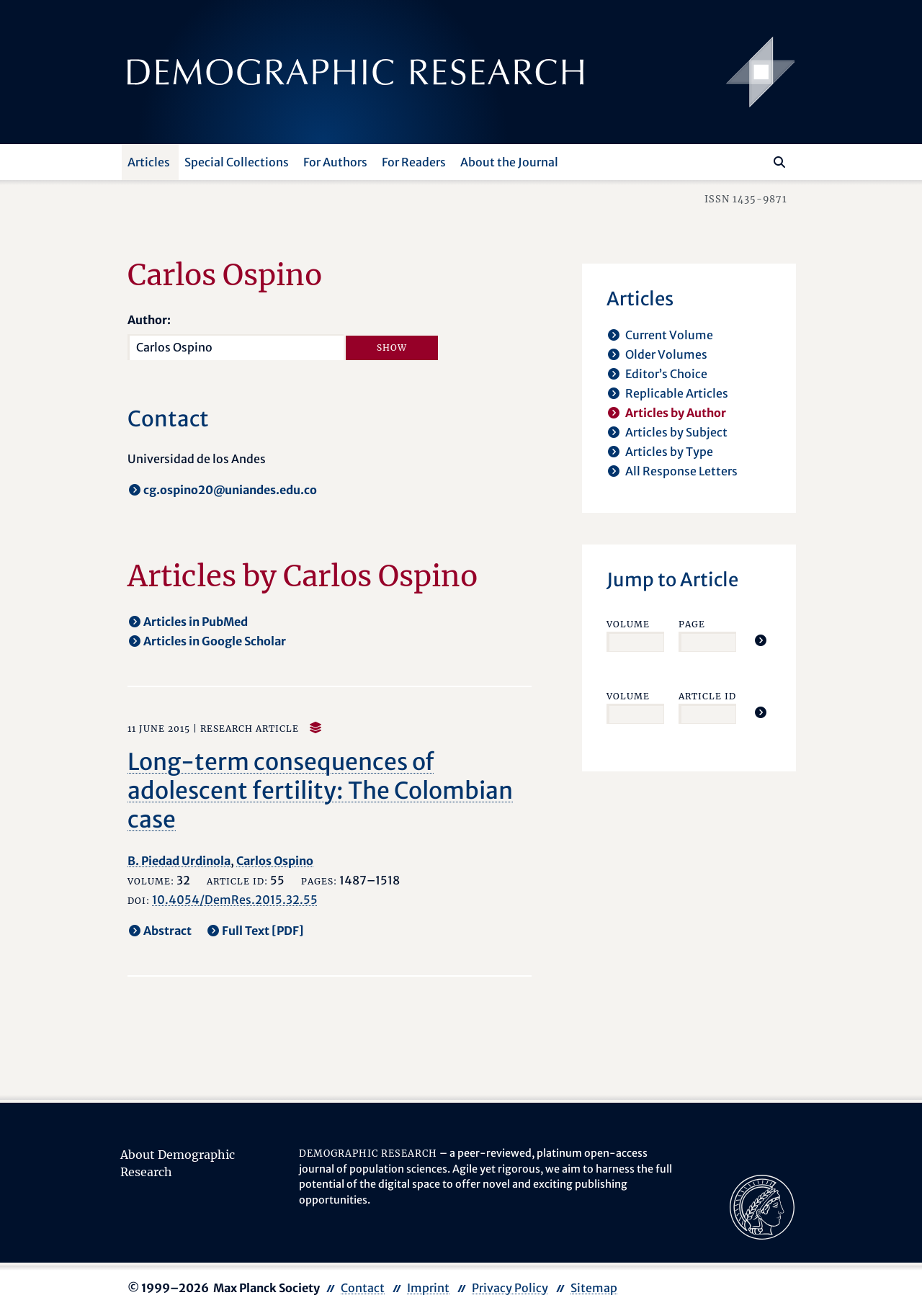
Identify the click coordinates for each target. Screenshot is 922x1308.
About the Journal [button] (509, 162)
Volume (628, 624)
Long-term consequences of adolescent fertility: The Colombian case (320, 791)
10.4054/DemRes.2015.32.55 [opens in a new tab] (235, 899)
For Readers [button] (414, 162)
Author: (149, 320)
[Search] (779, 162)
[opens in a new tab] (762, 1206)
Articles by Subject (676, 432)
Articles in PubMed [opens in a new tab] (195, 621)
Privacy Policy (510, 1288)
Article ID (707, 696)
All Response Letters (681, 471)
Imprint (428, 1288)
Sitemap (593, 1288)
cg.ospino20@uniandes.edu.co (230, 490)
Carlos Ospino (274, 861)
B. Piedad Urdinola (178, 861)
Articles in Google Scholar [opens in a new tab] (214, 641)
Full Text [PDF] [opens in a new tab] (263, 930)
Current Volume (669, 335)
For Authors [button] (335, 162)
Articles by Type (669, 451)
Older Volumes (666, 354)
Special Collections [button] (236, 162)
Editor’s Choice (666, 374)
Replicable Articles (676, 393)
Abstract (167, 930)
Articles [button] (148, 162)
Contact (363, 1288)
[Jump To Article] (761, 640)
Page (692, 624)
